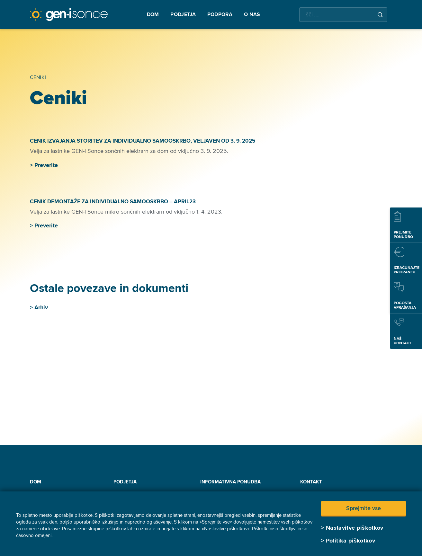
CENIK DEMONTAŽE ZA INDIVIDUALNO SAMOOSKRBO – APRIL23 (113, 201)
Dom (35, 482)
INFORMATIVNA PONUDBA (230, 482)
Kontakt (311, 482)
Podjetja (125, 482)
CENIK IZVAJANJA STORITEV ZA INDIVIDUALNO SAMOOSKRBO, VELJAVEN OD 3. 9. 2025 (142, 140)
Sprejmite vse (363, 508)
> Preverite (44, 165)
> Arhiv (39, 307)
